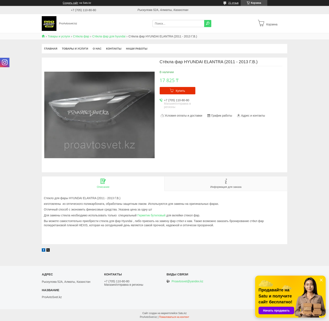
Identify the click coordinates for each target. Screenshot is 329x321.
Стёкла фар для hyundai (108, 36)
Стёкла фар (81, 36)
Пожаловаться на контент (174, 317)
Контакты (113, 48)
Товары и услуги (59, 36)
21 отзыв (233, 2)
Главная (50, 48)
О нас (97, 48)
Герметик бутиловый (151, 215)
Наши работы (136, 48)
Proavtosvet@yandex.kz (187, 281)
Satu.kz (182, 313)
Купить (180, 90)
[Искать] (207, 23)
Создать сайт (70, 2)
